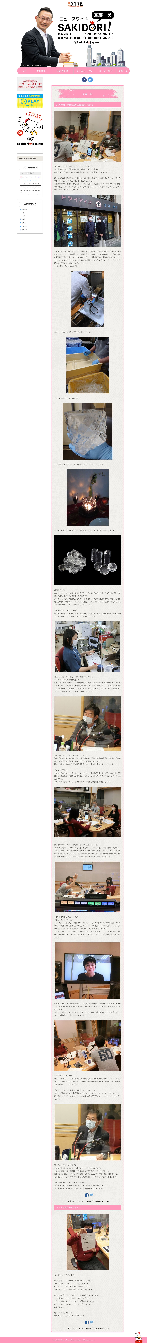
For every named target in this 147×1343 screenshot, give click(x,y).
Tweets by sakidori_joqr (26, 158)
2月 (24, 216)
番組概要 (40, 71)
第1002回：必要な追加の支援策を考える (74, 104)
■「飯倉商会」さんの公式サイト (65, 266)
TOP (23, 71)
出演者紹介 (62, 71)
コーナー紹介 (106, 71)
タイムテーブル (84, 71)
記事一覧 (123, 71)
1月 (24, 212)
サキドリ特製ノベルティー (68, 1207)
